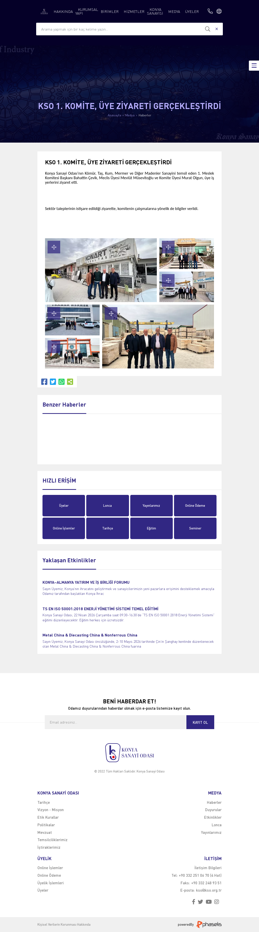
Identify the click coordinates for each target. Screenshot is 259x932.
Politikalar (46, 824)
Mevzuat (44, 832)
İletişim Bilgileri (208, 867)
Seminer (195, 528)
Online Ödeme (195, 505)
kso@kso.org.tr (209, 890)
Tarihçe (107, 528)
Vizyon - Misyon (50, 809)
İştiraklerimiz (48, 847)
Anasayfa (114, 115)
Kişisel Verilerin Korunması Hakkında (64, 924)
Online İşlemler (64, 528)
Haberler (145, 115)
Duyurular (213, 809)
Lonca (107, 505)
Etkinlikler (213, 817)
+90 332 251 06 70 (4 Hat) (200, 875)
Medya (130, 115)
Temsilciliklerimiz (52, 839)
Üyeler (64, 505)
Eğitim (151, 528)
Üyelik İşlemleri (50, 883)
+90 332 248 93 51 (206, 883)
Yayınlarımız (151, 505)
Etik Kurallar (48, 817)
